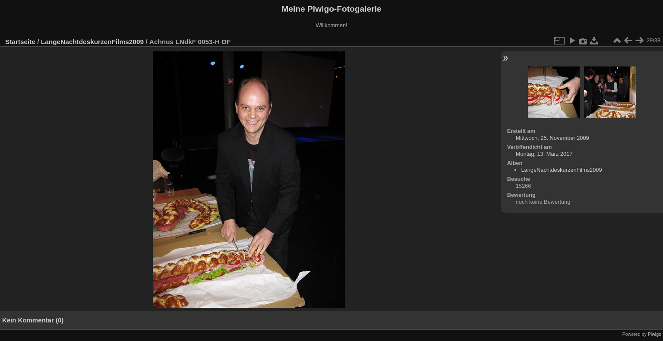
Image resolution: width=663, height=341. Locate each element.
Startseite (20, 41)
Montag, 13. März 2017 (544, 154)
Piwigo (654, 334)
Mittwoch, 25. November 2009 (552, 138)
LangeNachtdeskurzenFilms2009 (92, 41)
